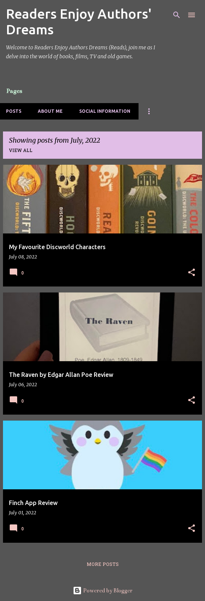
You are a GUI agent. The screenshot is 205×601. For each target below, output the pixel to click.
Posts (13, 111)
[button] (191, 273)
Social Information (104, 111)
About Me (50, 111)
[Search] (176, 15)
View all (20, 151)
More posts (103, 564)
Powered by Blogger (103, 590)
